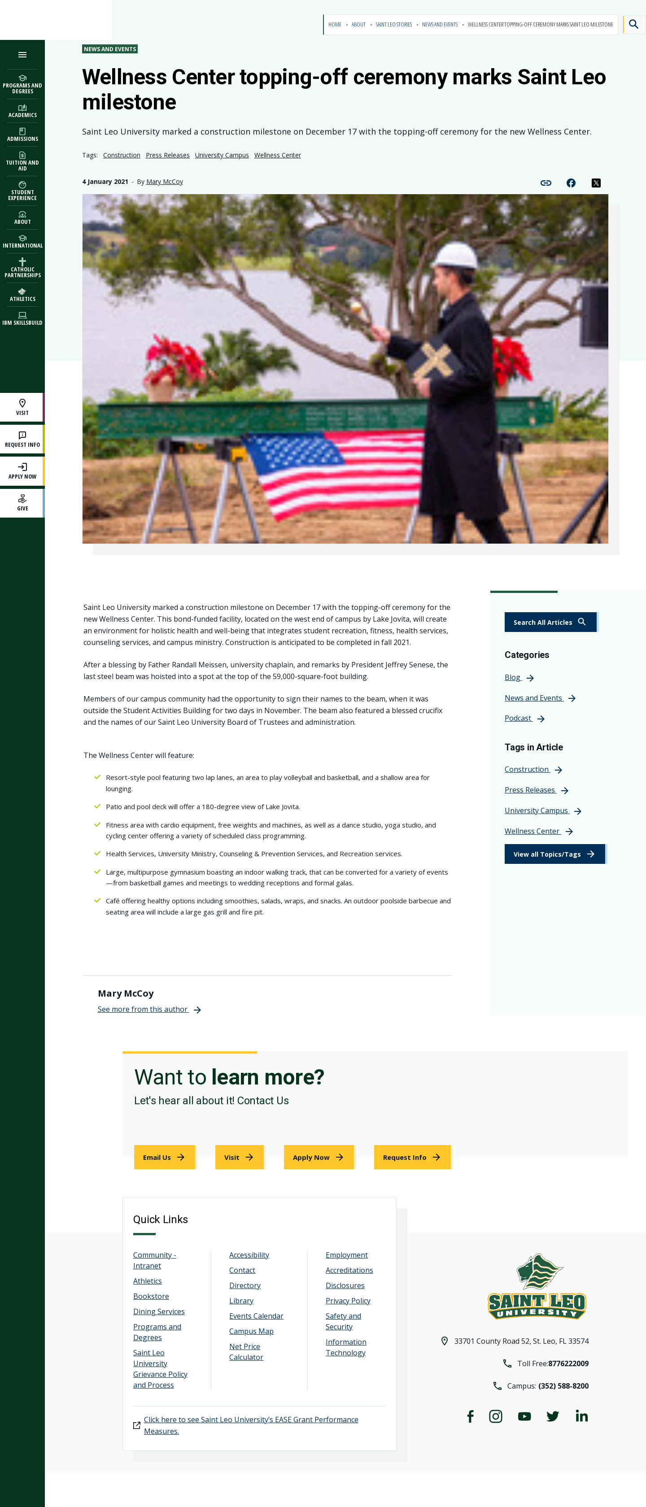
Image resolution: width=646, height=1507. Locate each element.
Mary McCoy (164, 181)
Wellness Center (277, 155)
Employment (347, 1255)
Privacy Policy (348, 1301)
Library (241, 1301)
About (359, 24)
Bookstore (151, 1296)
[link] (552, 622)
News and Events (440, 24)
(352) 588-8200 (563, 1386)
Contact (242, 1270)
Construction (121, 155)
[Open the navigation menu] (22, 54)
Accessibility (249, 1255)
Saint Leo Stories (394, 24)
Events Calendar (256, 1316)
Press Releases (168, 155)
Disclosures (345, 1285)
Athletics (147, 1281)
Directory (245, 1285)
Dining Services (159, 1311)
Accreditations (349, 1270)
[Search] (634, 25)
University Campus (222, 155)
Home (335, 24)
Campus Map (251, 1331)
